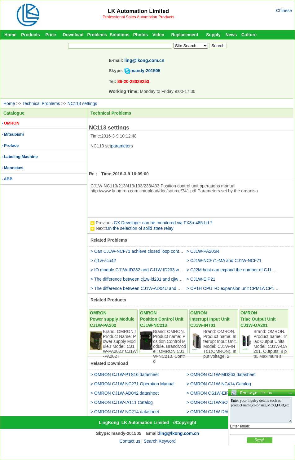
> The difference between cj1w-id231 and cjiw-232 (138, 279)
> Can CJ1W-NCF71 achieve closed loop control (137, 251)
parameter (121, 145)
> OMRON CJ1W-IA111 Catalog (121, 402)
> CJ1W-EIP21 (201, 279)
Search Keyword (160, 441)
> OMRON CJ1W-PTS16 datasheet (124, 374)
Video (158, 34)
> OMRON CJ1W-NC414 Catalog (219, 383)
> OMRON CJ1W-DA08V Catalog (219, 411)
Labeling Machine (21, 156)
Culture (249, 34)
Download (73, 34)
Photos (140, 34)
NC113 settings (82, 103)
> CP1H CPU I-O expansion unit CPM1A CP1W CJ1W (239, 288)
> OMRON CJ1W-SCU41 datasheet (221, 402)
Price (50, 34)
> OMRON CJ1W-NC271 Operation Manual (132, 383)
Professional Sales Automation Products (138, 17)
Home (10, 34)
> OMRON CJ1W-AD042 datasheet (124, 393)
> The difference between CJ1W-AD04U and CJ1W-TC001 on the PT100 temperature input (178, 288)
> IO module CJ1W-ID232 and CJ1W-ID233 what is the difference (153, 269)
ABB (8, 179)
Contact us (129, 441)
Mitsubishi (14, 134)
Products (30, 34)
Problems (97, 34)
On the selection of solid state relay (140, 228)
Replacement (184, 34)
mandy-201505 (145, 70)
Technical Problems (41, 103)
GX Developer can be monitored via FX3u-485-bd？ (163, 222)
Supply (213, 34)
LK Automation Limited (138, 11)
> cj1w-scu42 (103, 260)
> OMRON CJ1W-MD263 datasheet (221, 374)
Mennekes (14, 167)
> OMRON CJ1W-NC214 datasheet (124, 411)
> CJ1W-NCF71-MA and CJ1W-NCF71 (224, 260)
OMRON (12, 123)
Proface (11, 145)
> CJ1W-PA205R (203, 251)
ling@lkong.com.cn (145, 60)
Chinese (284, 10)
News (231, 34)
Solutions (120, 34)
